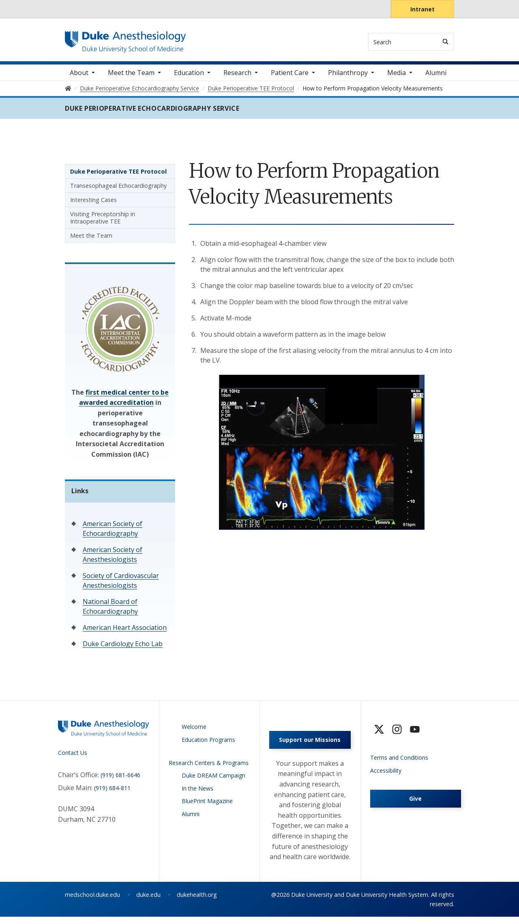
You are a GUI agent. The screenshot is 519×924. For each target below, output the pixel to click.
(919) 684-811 (112, 792)
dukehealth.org (197, 902)
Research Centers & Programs (209, 767)
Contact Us (72, 757)
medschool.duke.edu (92, 902)
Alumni (435, 77)
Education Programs (208, 744)
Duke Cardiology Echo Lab (123, 648)
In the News (197, 793)
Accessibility (385, 775)
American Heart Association (125, 632)
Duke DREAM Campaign (213, 780)
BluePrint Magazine (207, 806)
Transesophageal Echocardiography (118, 190)
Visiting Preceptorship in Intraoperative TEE (102, 222)
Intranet (422, 9)
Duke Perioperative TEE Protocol (118, 176)
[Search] (445, 41)
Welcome (194, 731)
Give (415, 803)
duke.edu (148, 902)
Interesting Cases (93, 204)
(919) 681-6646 (120, 780)
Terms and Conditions (399, 762)
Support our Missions (310, 747)
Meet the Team (91, 240)
